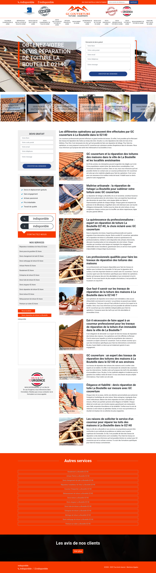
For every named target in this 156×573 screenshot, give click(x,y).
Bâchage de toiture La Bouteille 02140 (78, 515)
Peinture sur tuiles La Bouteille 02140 (77, 524)
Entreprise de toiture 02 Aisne (87, 22)
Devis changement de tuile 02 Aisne (45, 22)
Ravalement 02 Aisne (76, 22)
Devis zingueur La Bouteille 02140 (78, 502)
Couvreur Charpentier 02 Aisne (7, 22)
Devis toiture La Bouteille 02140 (78, 498)
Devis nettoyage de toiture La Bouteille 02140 (78, 519)
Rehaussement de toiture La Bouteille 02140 (78, 493)
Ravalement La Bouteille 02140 (78, 472)
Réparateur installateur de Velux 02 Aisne (20, 22)
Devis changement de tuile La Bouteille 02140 (78, 480)
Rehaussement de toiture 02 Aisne (138, 22)
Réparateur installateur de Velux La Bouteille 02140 (78, 485)
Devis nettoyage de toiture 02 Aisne (57, 22)
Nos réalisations (31, 73)
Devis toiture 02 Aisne (127, 22)
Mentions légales (132, 567)
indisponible (26, 2)
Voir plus (78, 551)
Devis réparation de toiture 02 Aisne (117, 22)
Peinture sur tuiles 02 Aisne (149, 22)
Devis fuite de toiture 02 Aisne (97, 22)
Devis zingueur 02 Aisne (106, 22)
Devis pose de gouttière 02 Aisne (33, 22)
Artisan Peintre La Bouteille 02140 (78, 476)
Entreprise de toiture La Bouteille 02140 (78, 511)
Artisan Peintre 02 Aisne (67, 22)
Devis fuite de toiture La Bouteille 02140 (78, 506)
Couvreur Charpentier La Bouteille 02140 (78, 489)
